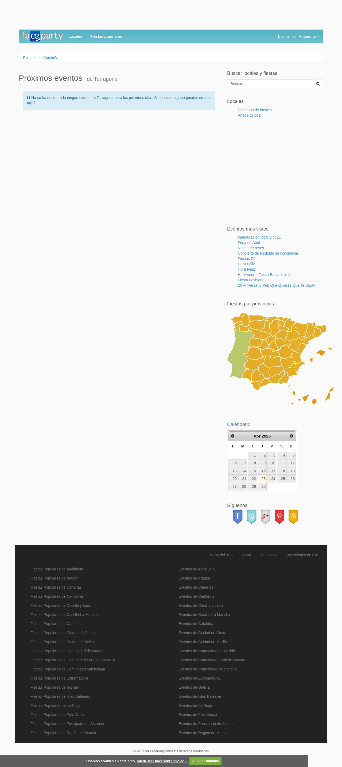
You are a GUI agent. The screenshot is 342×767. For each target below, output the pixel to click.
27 (234, 486)
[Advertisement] (116, 16)
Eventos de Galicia (194, 687)
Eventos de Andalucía (196, 569)
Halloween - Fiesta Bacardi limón (265, 275)
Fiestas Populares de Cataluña (55, 624)
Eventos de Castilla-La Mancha (204, 614)
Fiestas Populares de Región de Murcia (63, 733)
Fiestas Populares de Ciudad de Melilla (62, 642)
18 (283, 471)
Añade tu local (250, 115)
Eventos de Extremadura (199, 678)
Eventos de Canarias (195, 587)
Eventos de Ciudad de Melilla (202, 642)
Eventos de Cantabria (196, 596)
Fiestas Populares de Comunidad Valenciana (67, 669)
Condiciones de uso (301, 555)
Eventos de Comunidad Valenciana (207, 669)
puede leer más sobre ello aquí (162, 761)
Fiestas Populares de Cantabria (56, 596)
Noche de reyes (251, 248)
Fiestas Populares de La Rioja (55, 705)
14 (244, 471)
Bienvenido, (298, 36)
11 (283, 463)
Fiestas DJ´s (248, 258)
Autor (246, 555)
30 (264, 486)
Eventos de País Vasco (197, 714)
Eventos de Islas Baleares (200, 696)
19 (293, 471)
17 (273, 471)
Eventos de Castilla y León (200, 605)
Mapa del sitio (220, 555)
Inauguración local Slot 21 (259, 237)
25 (283, 479)
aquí (31, 103)
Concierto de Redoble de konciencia (268, 253)
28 (244, 486)
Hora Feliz (246, 264)
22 (254, 479)
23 (264, 479)
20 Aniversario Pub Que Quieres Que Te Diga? (276, 285)
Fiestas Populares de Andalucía (56, 569)
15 (254, 471)
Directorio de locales (255, 110)
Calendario (238, 424)
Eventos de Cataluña (195, 624)
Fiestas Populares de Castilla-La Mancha (64, 614)
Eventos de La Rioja (195, 705)
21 (244, 479)
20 (234, 479)
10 (273, 463)
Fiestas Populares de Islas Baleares (60, 696)
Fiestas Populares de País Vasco (57, 714)
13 (234, 471)
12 (293, 463)
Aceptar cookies (205, 761)
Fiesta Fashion (250, 280)
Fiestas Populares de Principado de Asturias (67, 724)
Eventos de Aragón (194, 578)
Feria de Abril (249, 242)
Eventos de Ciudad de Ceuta (202, 633)
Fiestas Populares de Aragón (54, 578)
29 (254, 486)
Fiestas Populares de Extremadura (59, 678)
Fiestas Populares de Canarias (55, 587)
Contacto (268, 555)
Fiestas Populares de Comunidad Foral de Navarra (72, 660)
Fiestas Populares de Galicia (54, 687)
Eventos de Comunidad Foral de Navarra (212, 660)
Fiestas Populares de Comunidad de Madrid (66, 651)
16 (264, 471)
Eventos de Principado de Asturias (206, 724)
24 (273, 479)
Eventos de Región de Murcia (203, 733)
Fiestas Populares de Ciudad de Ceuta (62, 633)
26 (293, 479)
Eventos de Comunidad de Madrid (206, 651)
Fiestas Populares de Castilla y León (60, 605)
